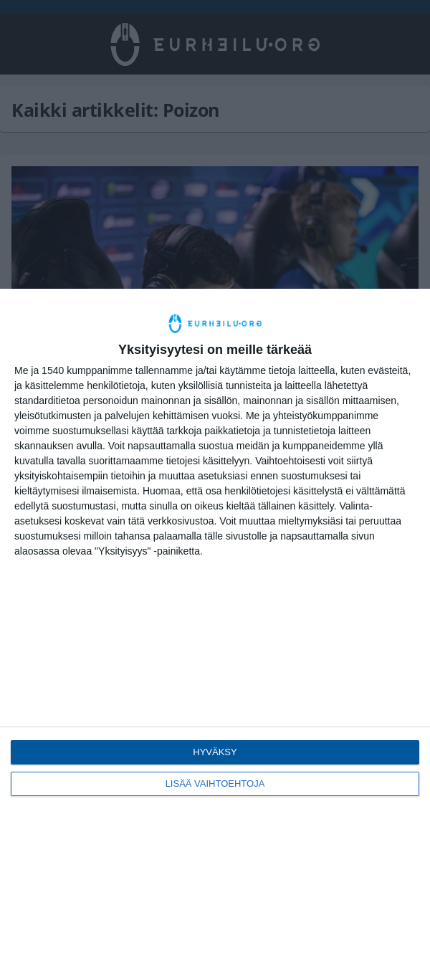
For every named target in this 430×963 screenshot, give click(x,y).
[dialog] (215, 626)
